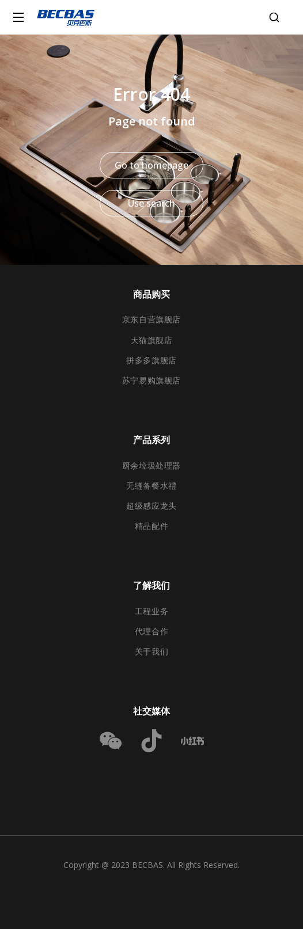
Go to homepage (151, 165)
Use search (151, 203)
